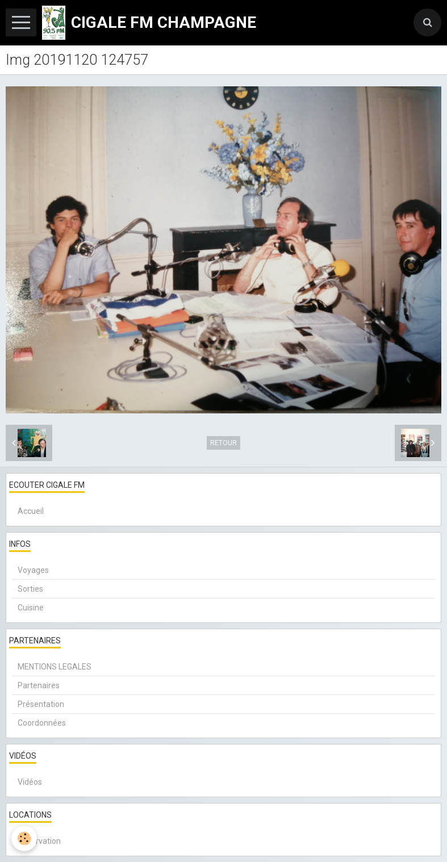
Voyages (33, 570)
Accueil (31, 511)
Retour (223, 443)
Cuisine (31, 607)
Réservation (39, 841)
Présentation (41, 704)
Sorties (30, 588)
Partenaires (39, 685)
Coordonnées (42, 722)
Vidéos (30, 781)
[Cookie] (24, 838)
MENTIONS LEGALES (54, 666)
